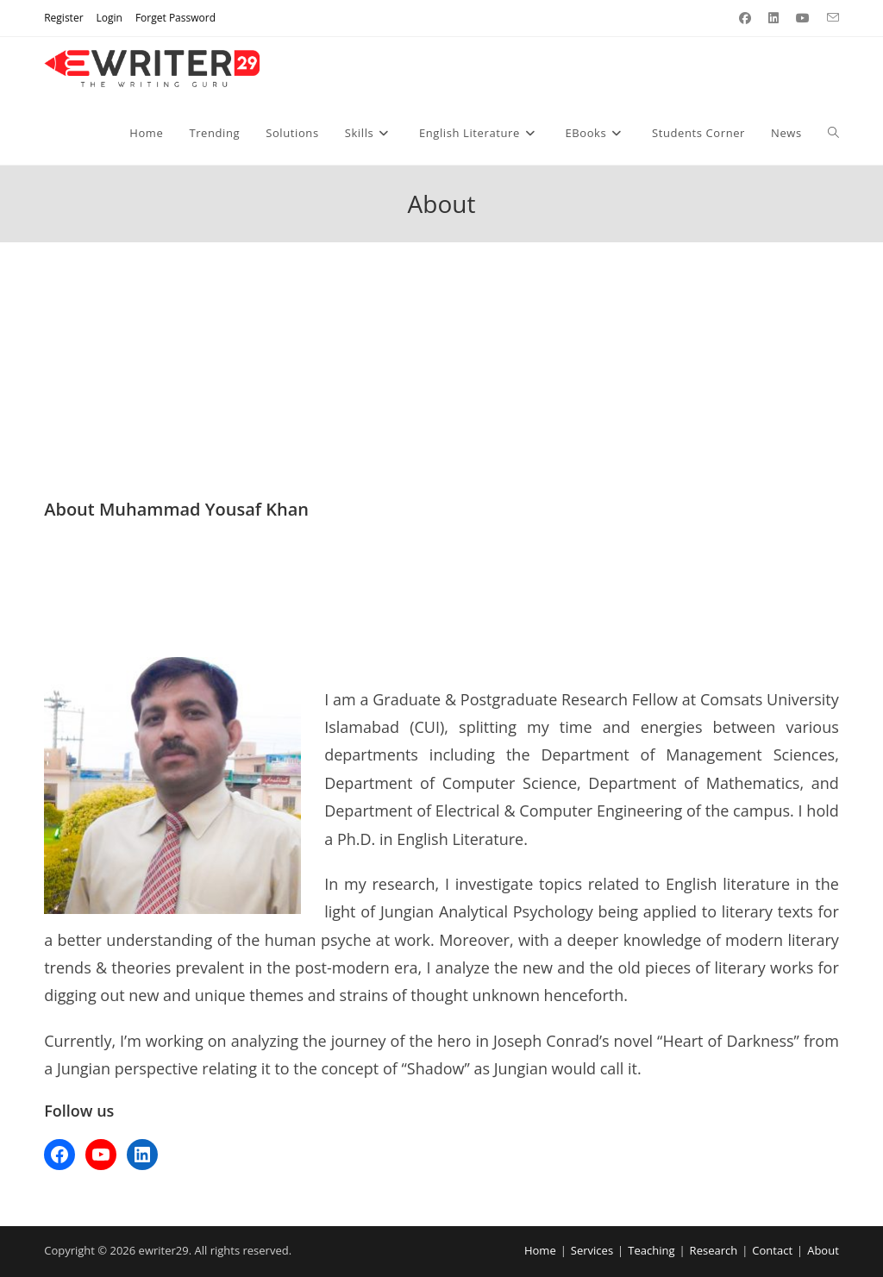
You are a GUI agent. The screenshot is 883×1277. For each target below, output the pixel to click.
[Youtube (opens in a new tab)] (802, 18)
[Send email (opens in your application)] (828, 18)
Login (109, 17)
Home (540, 1250)
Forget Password (175, 17)
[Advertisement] (441, 370)
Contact (772, 1250)
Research (714, 1250)
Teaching (651, 1250)
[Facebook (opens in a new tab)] (745, 18)
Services (592, 1250)
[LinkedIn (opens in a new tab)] (773, 18)
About (823, 1250)
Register (63, 17)
